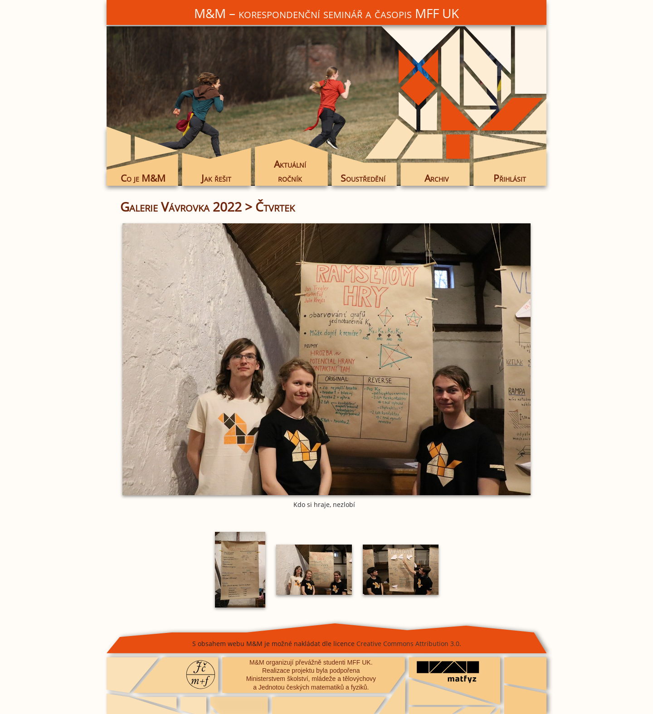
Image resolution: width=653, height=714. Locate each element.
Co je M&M (143, 178)
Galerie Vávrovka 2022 (181, 206)
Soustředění (363, 178)
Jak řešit (216, 178)
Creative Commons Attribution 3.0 (407, 643)
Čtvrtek (275, 206)
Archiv (436, 178)
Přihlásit (509, 178)
